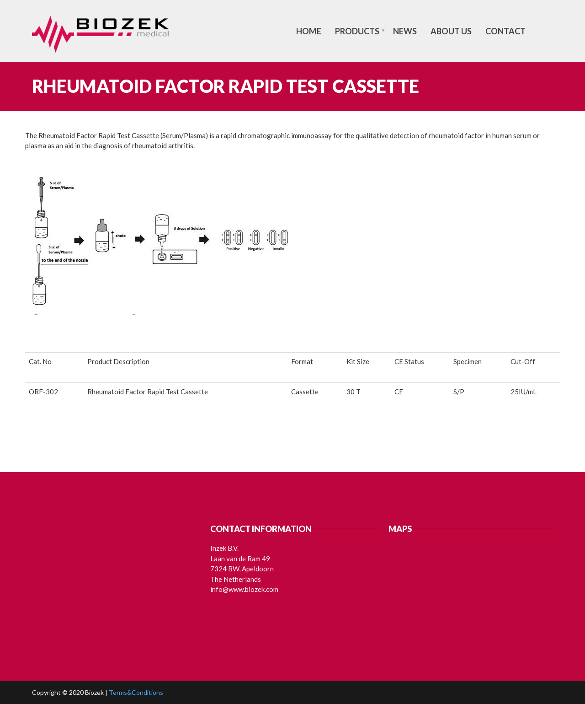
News (405, 31)
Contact (505, 31)
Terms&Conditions (136, 692)
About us (451, 31)
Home (308, 31)
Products (357, 31)
